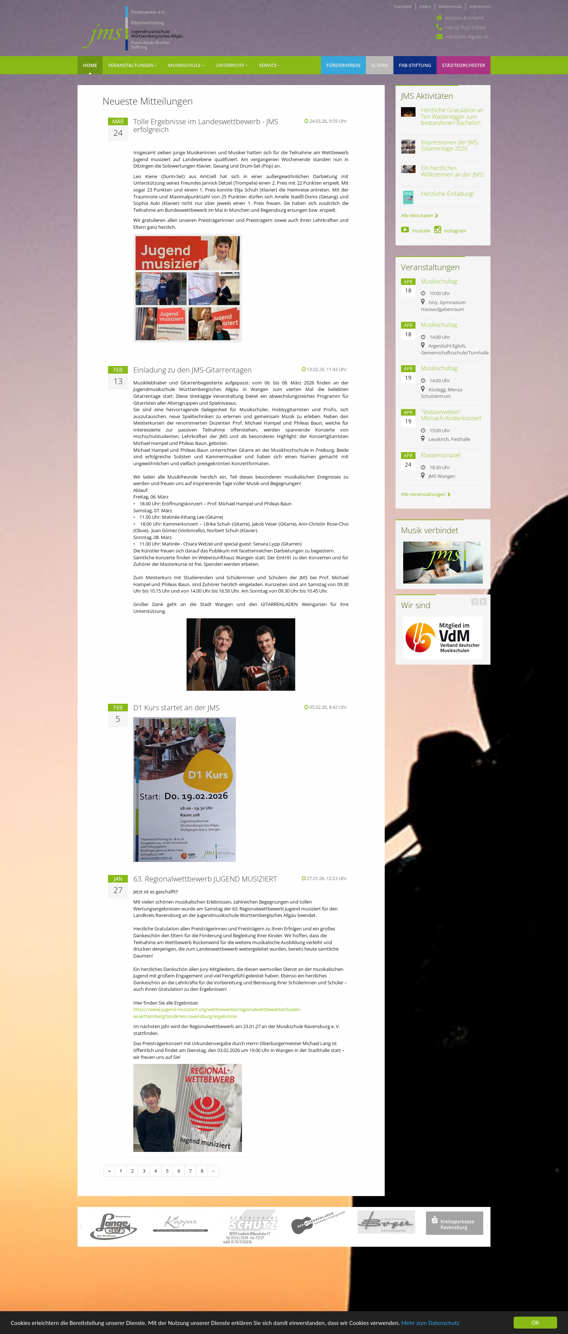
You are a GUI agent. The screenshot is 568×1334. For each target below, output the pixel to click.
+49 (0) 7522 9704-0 (465, 27)
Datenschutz (450, 6)
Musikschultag (439, 281)
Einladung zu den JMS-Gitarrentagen (192, 370)
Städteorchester (463, 65)
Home (90, 65)
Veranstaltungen (132, 65)
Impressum (479, 6)
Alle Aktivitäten (419, 215)
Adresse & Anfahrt (464, 17)
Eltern (379, 65)
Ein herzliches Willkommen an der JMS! (452, 171)
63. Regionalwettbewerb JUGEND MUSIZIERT (205, 879)
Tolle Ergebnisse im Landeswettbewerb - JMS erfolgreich (205, 125)
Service (270, 65)
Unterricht (232, 65)
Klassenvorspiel (440, 455)
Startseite (403, 6)
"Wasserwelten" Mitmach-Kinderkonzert (451, 415)
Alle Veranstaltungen (426, 494)
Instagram (450, 230)
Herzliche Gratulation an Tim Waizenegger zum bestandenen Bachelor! (452, 116)
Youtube (415, 230)
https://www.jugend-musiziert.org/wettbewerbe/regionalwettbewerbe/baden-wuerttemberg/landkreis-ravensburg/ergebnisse (217, 1012)
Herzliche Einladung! (447, 194)
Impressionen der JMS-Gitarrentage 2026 (450, 145)
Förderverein (343, 65)
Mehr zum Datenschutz (430, 1323)
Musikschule (186, 65)
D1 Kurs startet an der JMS (176, 707)
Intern (425, 6)
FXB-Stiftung (415, 65)
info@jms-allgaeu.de (467, 36)
